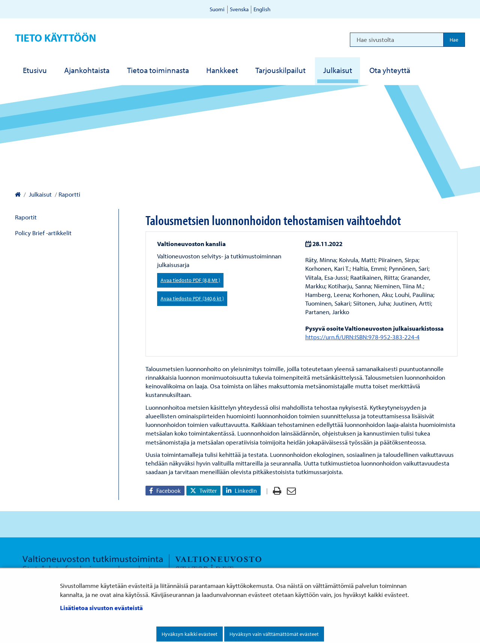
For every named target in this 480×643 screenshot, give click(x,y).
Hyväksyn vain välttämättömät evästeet (274, 634)
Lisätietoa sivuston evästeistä (101, 608)
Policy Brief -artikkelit (43, 233)
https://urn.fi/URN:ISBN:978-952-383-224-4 (362, 337)
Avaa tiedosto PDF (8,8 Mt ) (190, 280)
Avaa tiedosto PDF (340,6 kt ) (192, 298)
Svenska (239, 9)
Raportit (26, 217)
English (262, 9)
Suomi (217, 9)
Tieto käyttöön (55, 37)
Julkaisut (39, 194)
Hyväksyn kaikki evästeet (190, 634)
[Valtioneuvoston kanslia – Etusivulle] (18, 194)
